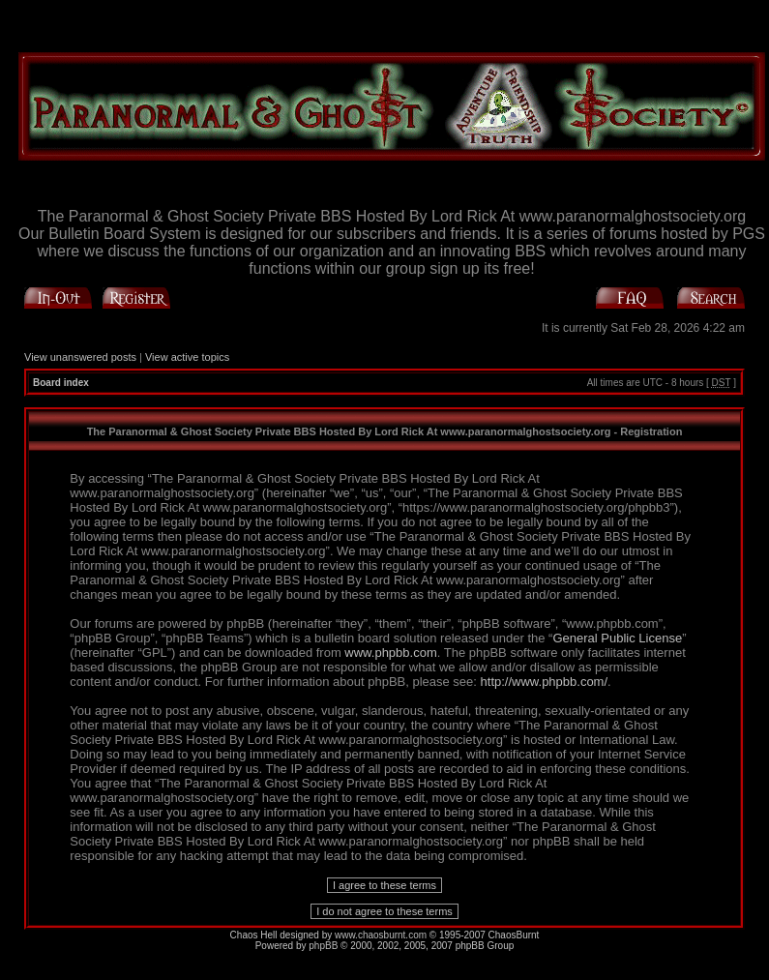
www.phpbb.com (390, 652)
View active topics (187, 357)
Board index (61, 382)
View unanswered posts (80, 357)
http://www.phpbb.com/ (544, 681)
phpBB (323, 945)
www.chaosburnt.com (381, 935)
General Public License (617, 638)
